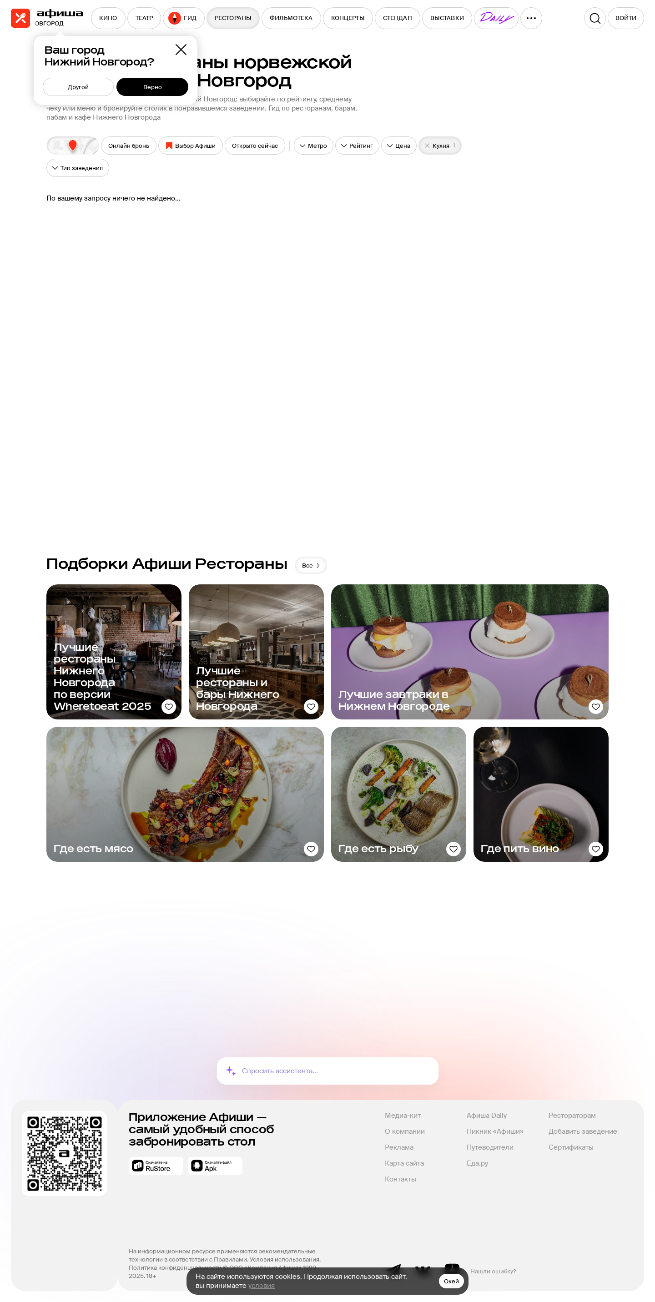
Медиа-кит (403, 1115)
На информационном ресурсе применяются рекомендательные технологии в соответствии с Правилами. (223, 1255)
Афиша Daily (487, 1115)
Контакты (400, 1179)
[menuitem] (108, 18)
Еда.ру (477, 1163)
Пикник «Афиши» (495, 1131)
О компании (405, 1131)
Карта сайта (404, 1163)
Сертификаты (571, 1147)
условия (261, 1285)
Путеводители (490, 1147)
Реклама (399, 1147)
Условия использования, (286, 1259)
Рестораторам (572, 1115)
